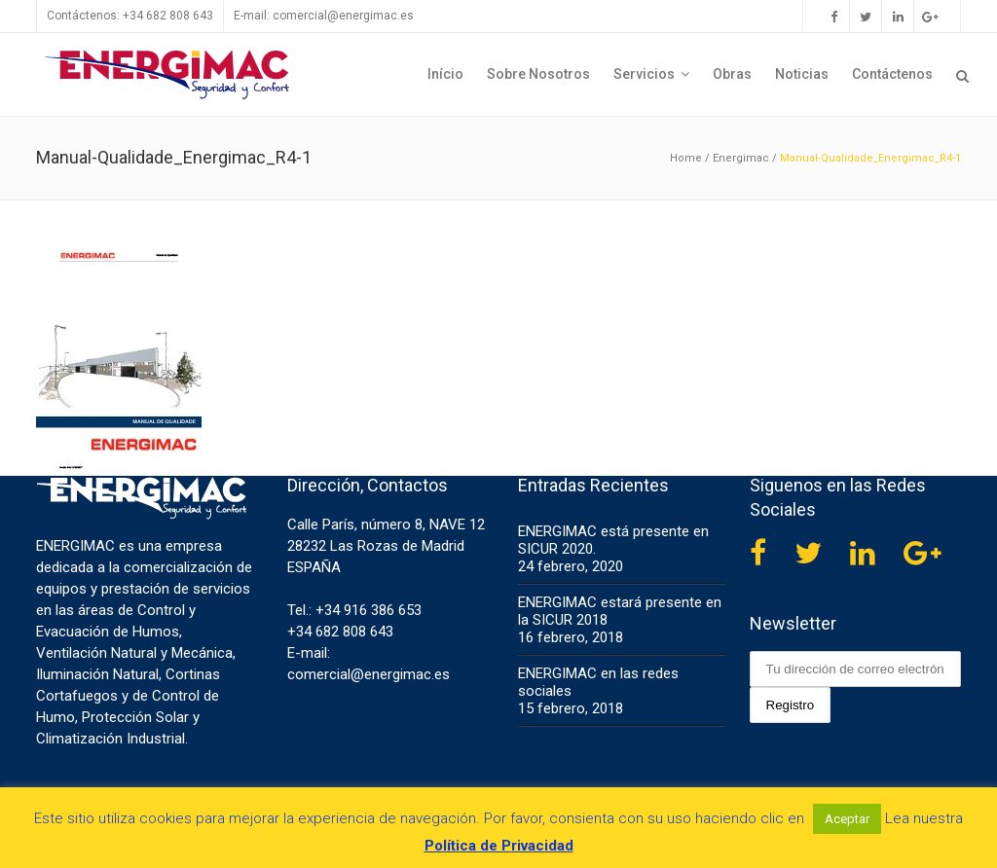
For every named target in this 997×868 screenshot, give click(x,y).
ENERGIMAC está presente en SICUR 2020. (613, 540)
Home (686, 158)
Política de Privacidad (499, 845)
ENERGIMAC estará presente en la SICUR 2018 (619, 611)
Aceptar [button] (847, 819)
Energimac (741, 158)
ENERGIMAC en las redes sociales (598, 682)
